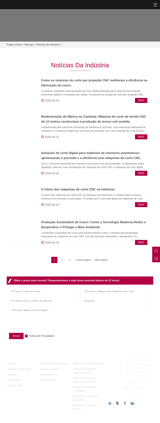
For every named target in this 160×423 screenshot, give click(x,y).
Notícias (28, 44)
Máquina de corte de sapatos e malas (84, 371)
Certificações (14, 380)
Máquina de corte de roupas (88, 363)
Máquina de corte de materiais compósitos (84, 380)
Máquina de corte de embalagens (84, 389)
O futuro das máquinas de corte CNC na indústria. (78, 189)
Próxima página (83, 260)
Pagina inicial (14, 44)
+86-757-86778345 (135, 394)
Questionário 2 (48, 380)
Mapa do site (14, 385)
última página (101, 260)
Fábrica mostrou (49, 369)
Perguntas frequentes (19, 369)
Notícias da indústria (47, 44)
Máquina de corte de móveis (84, 407)
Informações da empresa (54, 363)
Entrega (11, 363)
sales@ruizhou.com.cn (135, 388)
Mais (141, 100)
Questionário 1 (48, 374)
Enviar (16, 336)
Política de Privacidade (41, 336)
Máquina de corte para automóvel (85, 398)
